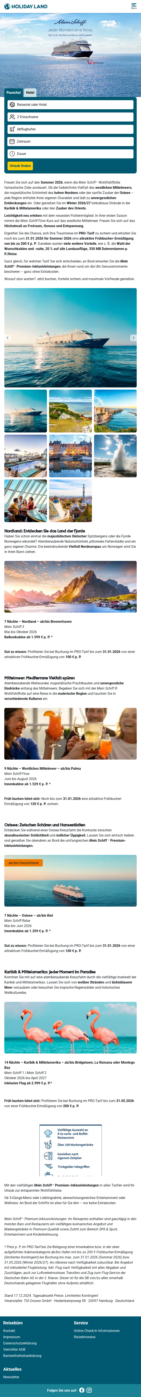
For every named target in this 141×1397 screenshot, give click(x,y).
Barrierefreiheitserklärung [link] (22, 1356)
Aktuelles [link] (12, 1369)
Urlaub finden (20, 166)
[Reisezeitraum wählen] (70, 141)
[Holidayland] (25, 6)
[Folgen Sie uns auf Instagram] (89, 1390)
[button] (134, 6)
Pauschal (13, 93)
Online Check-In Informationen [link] (97, 1331)
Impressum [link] (11, 1337)
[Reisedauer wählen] (70, 153)
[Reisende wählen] (70, 117)
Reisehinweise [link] (84, 1337)
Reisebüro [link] (13, 1322)
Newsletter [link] (11, 1377)
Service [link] (81, 1322)
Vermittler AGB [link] (14, 1349)
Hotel (30, 93)
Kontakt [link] (9, 1331)
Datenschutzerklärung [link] (20, 1343)
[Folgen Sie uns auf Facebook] (81, 1390)
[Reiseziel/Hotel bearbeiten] (70, 104)
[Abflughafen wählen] (70, 129)
